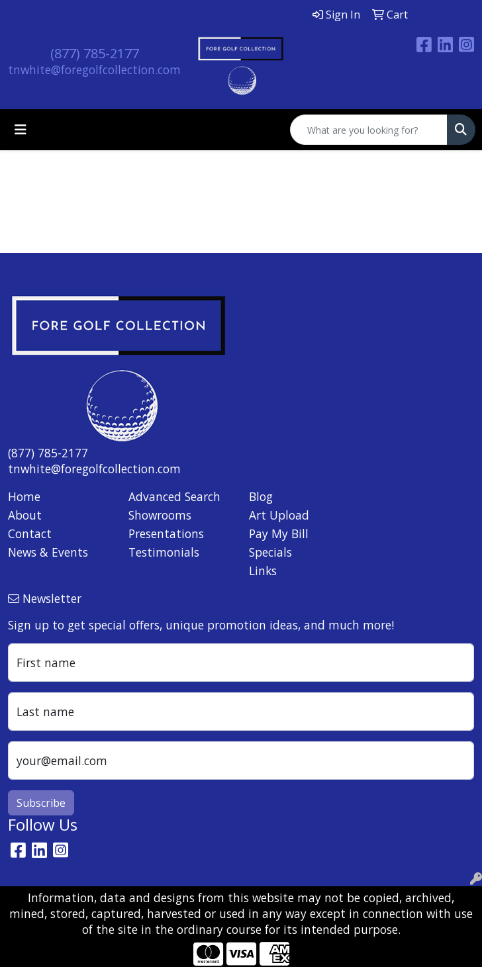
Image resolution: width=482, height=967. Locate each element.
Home (24, 496)
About (25, 515)
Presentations (166, 533)
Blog (261, 496)
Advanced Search (174, 496)
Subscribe (41, 803)
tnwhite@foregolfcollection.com (94, 69)
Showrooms (159, 515)
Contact (30, 533)
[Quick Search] (369, 130)
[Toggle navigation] (20, 129)
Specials (270, 552)
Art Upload (279, 515)
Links (263, 570)
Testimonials (163, 552)
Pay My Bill (279, 533)
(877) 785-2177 (94, 53)
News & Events (48, 552)
